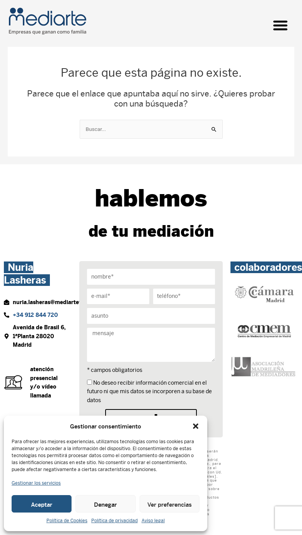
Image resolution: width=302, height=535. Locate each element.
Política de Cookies (66, 520)
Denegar (105, 504)
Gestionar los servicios (36, 483)
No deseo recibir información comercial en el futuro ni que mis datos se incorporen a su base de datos (149, 391)
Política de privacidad (114, 520)
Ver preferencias (169, 504)
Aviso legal (153, 520)
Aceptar (41, 504)
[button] (196, 426)
